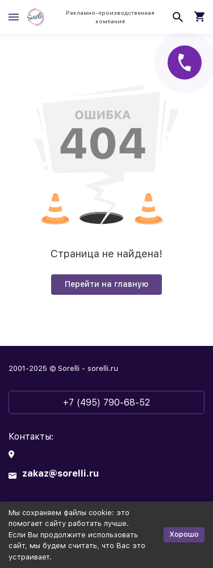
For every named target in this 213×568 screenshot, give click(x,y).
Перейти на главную (106, 284)
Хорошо (184, 534)
